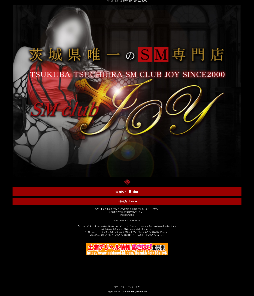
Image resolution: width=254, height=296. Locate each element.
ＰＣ (138, 287)
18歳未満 (127, 201)
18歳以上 (127, 191)
